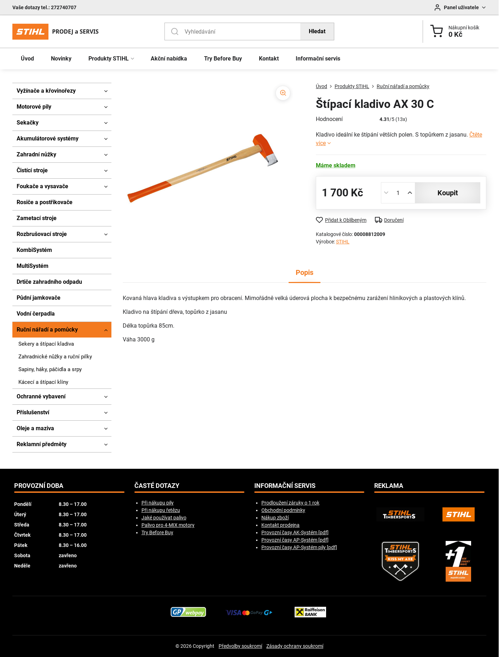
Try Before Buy (157, 532)
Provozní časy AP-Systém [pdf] (295, 540)
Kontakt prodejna (280, 525)
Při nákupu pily (157, 503)
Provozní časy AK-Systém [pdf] (295, 532)
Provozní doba (38, 485)
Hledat (317, 31)
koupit (448, 193)
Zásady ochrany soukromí (294, 646)
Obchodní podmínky (283, 510)
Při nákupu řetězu (160, 510)
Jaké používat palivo (163, 517)
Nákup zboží (275, 517)
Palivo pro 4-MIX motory (168, 525)
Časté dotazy (156, 485)
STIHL (342, 241)
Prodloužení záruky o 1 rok (290, 503)
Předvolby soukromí (240, 646)
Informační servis (284, 485)
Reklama (388, 485)
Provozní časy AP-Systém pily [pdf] (299, 547)
